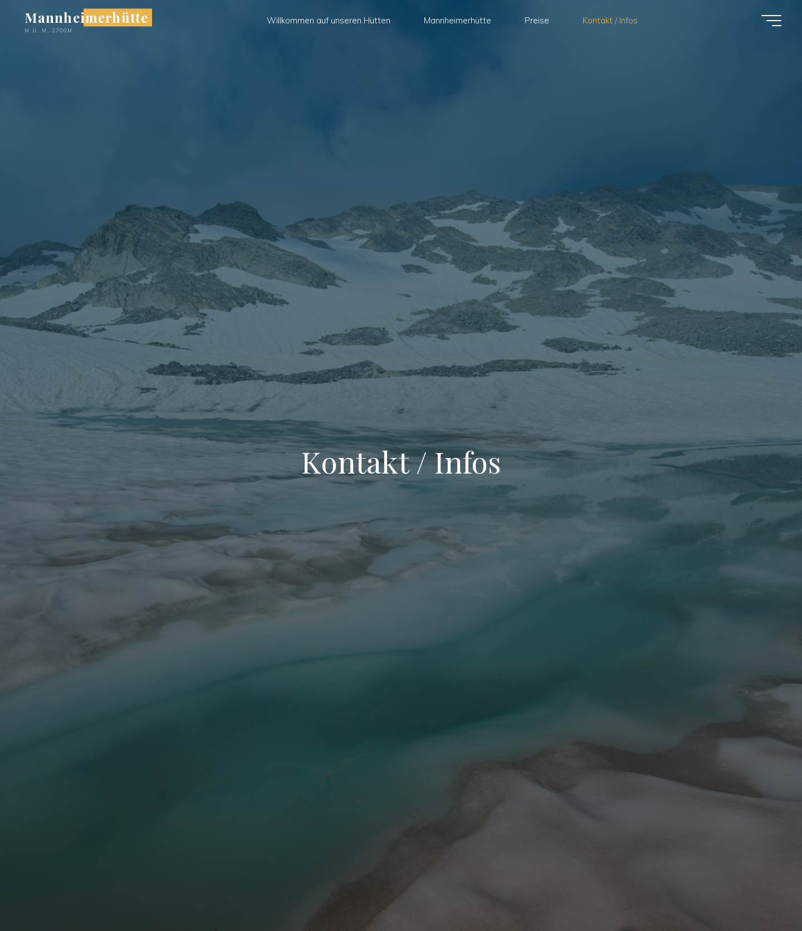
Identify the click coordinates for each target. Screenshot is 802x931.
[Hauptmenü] (771, 20)
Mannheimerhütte (87, 17)
